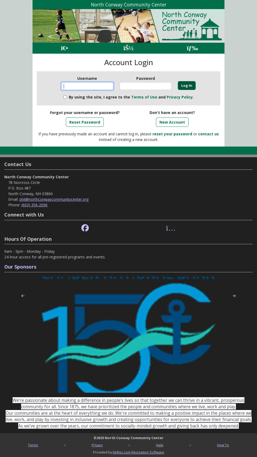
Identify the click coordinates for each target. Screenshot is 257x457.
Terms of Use (144, 97)
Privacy (97, 445)
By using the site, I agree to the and (131, 97)
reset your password (172, 133)
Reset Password (84, 122)
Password (145, 78)
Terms (33, 445)
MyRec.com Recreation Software (138, 452)
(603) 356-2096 (34, 204)
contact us (208, 133)
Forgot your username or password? (85, 112)
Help (159, 445)
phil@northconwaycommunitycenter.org (54, 199)
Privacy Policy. (180, 97)
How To (223, 445)
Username (87, 78)
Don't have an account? (172, 112)
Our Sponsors (20, 266)
